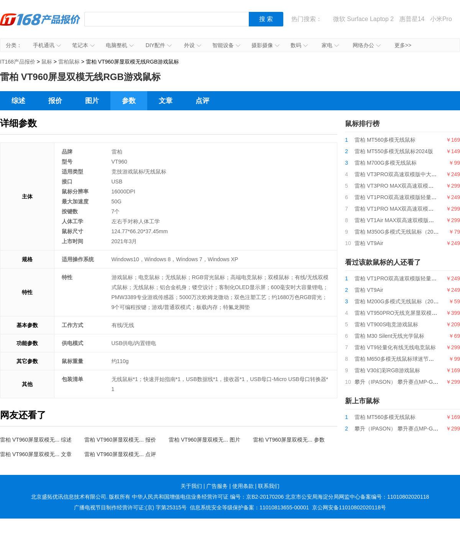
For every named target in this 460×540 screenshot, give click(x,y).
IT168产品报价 (40, 25)
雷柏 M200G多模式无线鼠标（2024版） (402, 301)
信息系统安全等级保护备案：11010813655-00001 (249, 507)
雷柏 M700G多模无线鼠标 (386, 163)
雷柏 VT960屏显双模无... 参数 (289, 440)
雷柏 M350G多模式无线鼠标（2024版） (402, 232)
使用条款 (243, 486)
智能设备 (226, 45)
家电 (330, 45)
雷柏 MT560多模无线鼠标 (385, 140)
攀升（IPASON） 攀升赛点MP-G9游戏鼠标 (406, 382)
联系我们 (268, 486)
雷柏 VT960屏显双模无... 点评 (120, 454)
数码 (299, 45)
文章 (165, 101)
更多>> (402, 45)
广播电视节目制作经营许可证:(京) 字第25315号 (130, 507)
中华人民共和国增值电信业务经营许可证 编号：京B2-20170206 (208, 497)
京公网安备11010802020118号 (349, 507)
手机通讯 (47, 45)
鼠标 (46, 62)
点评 (202, 101)
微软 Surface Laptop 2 (363, 19)
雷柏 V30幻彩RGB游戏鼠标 (387, 370)
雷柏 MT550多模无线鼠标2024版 (394, 151)
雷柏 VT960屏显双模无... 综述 (36, 440)
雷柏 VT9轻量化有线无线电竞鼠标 (395, 347)
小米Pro (441, 19)
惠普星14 (412, 19)
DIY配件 (159, 45)
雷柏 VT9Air (369, 243)
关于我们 (191, 486)
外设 (192, 45)
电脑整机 (120, 45)
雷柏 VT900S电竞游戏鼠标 (386, 324)
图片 (92, 101)
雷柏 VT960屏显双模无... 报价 (120, 440)
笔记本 (83, 45)
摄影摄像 (265, 45)
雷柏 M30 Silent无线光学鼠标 (389, 336)
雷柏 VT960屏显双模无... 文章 (36, 454)
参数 (129, 101)
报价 (55, 101)
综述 (18, 101)
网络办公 (367, 45)
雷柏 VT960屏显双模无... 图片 (204, 440)
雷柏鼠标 (69, 62)
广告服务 (217, 486)
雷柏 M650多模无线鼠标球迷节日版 (397, 359)
